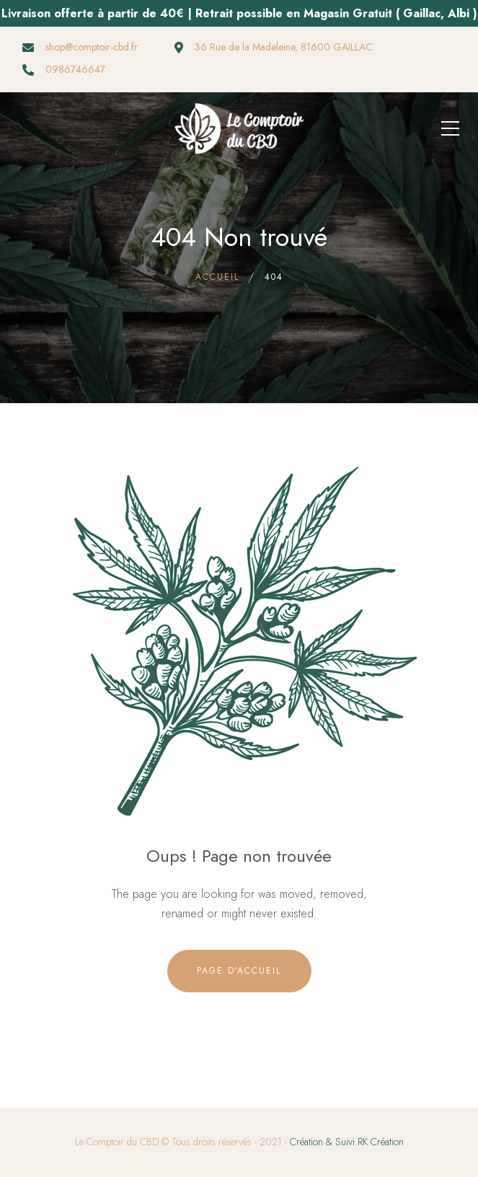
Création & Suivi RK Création (347, 1141)
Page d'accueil (239, 970)
